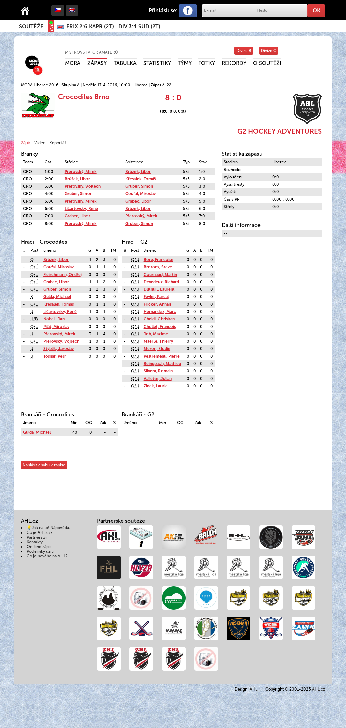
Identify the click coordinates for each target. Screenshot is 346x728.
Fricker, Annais (157, 304)
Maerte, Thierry (158, 341)
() (90, 26)
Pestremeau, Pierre (162, 356)
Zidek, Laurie (156, 386)
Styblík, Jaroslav (58, 348)
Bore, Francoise (158, 259)
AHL (253, 689)
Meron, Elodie (157, 348)
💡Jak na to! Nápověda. (48, 527)
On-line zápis (39, 546)
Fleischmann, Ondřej (62, 274)
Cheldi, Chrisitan (159, 319)
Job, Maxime (156, 334)
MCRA (72, 63)
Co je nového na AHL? (47, 556)
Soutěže (31, 26)
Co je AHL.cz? (40, 532)
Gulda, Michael (57, 296)
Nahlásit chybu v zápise (44, 465)
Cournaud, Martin (160, 274)
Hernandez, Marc (160, 311)
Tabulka (125, 63)
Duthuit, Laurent (159, 289)
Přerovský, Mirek (81, 171)
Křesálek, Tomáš (140, 179)
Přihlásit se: (163, 10)
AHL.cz (318, 689)
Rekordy (234, 63)
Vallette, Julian (158, 378)
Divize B (243, 50)
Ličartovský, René (81, 208)
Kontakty (35, 542)
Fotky (206, 63)
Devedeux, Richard (161, 282)
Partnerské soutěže (121, 521)
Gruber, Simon (139, 186)
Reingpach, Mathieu (162, 363)
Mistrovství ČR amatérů (91, 52)
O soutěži (267, 63)
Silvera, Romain (158, 371)
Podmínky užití (40, 551)
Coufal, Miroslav (140, 193)
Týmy (185, 63)
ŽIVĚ (51, 26)
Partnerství (37, 537)
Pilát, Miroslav (56, 326)
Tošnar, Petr (54, 356)
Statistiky (157, 63)
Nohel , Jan (54, 319)
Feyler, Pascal (156, 296)
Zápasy (97, 63)
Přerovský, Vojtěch (83, 186)
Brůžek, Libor (138, 171)
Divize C (268, 50)
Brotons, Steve (158, 267)
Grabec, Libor (138, 201)
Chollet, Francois (160, 326)
